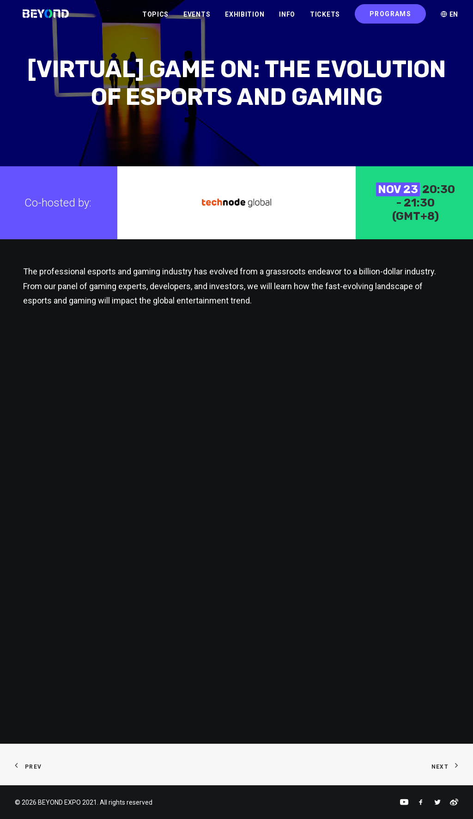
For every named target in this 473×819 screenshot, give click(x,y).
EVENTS (196, 19)
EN (449, 19)
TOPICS (155, 19)
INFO (287, 19)
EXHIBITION (244, 19)
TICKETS (325, 19)
